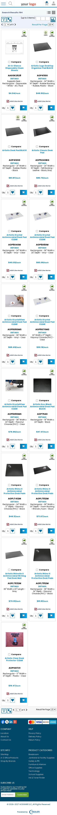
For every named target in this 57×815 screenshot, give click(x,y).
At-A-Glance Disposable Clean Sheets (14, 68)
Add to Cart (23, 107)
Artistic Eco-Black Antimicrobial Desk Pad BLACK (42, 406)
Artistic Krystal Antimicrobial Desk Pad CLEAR (14, 237)
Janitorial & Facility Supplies (42, 757)
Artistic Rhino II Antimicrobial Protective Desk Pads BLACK (14, 492)
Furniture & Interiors (37, 764)
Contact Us (6, 740)
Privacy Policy (35, 733)
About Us (5, 736)
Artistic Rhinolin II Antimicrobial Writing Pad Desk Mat (14, 575)
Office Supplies (35, 767)
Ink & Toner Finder (37, 777)
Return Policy (34, 740)
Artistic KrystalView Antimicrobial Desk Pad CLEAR (14, 321)
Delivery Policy (35, 736)
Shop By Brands (8, 761)
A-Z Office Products (9, 757)
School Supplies (36, 774)
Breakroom (34, 754)
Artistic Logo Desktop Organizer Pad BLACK (42, 66)
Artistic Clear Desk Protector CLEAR (14, 659)
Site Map (5, 754)
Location (5, 733)
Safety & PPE (34, 761)
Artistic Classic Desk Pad (42, 151)
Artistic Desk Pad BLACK (14, 150)
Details (14, 78)
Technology (34, 771)
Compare (53, 19)
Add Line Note (16, 101)
